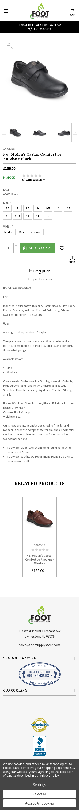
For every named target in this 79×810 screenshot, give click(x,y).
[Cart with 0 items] (73, 9)
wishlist (62, 248)
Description (39, 271)
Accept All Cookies (39, 803)
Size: (7, 203)
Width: (8, 226)
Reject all (39, 794)
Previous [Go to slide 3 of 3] (4, 133)
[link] (39, 709)
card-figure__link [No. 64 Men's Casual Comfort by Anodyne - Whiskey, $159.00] (39, 519)
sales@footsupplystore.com (39, 645)
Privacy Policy (49, 775)
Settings (39, 784)
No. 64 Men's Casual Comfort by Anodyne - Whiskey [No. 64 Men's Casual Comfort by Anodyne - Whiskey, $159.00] (39, 559)
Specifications (39, 279)
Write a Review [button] (35, 180)
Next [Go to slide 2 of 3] (75, 133)
